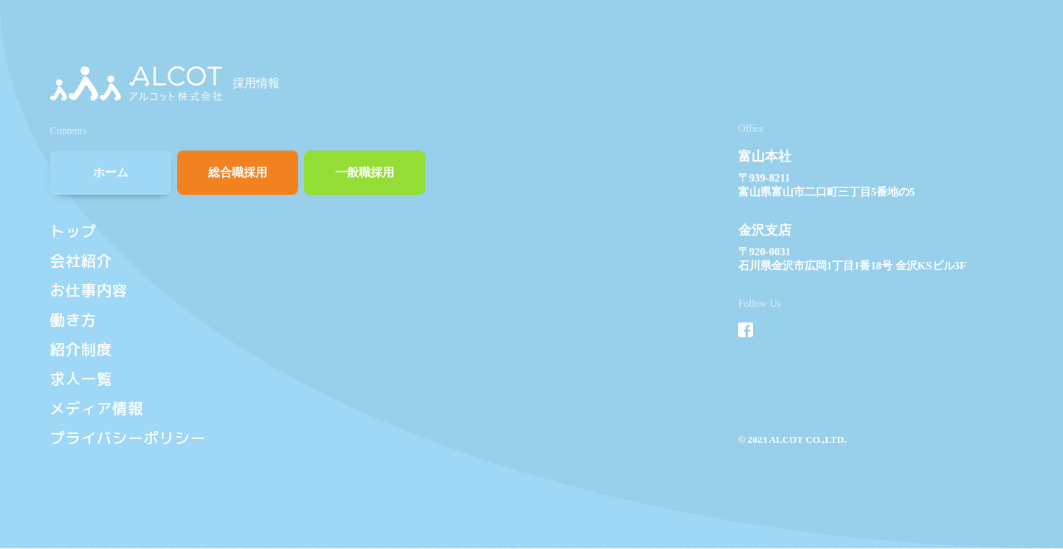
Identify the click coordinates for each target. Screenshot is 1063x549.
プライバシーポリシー (128, 438)
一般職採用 (364, 172)
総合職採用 (237, 172)
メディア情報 (97, 408)
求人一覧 (81, 379)
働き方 (73, 320)
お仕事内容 (89, 290)
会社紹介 (81, 261)
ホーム (110, 172)
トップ (73, 231)
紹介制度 (81, 349)
